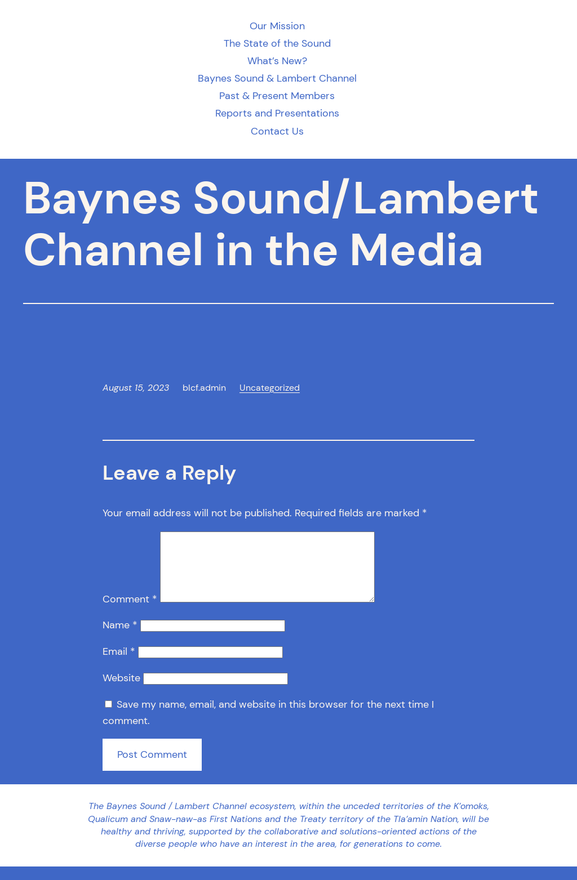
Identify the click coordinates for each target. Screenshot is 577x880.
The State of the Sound (277, 44)
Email (119, 665)
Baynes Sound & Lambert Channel (277, 79)
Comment (130, 612)
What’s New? (277, 61)
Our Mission (277, 26)
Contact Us (277, 131)
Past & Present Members (277, 96)
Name (120, 638)
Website (121, 691)
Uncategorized (269, 388)
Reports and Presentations (277, 113)
